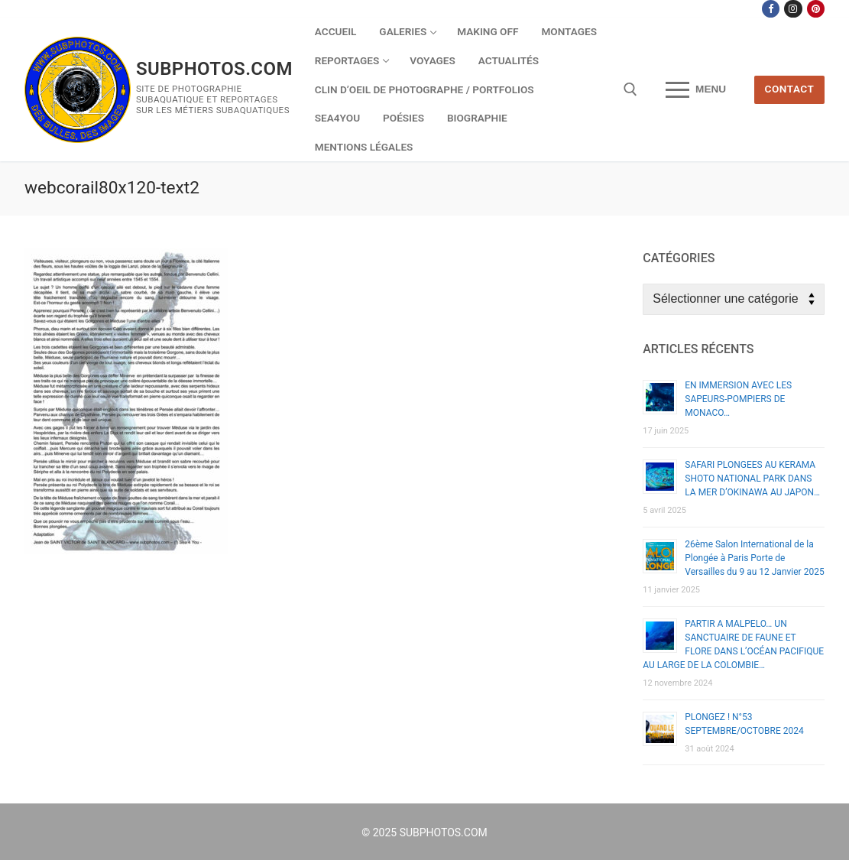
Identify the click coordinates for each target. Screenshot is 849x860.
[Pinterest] (816, 9)
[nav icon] (696, 90)
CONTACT (790, 89)
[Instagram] (793, 9)
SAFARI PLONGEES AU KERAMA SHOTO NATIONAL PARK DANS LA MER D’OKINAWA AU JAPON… (752, 478)
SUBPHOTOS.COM (214, 69)
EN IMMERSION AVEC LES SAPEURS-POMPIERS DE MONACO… (738, 399)
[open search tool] (630, 89)
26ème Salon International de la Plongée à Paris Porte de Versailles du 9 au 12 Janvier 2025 (754, 558)
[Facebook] (770, 9)
